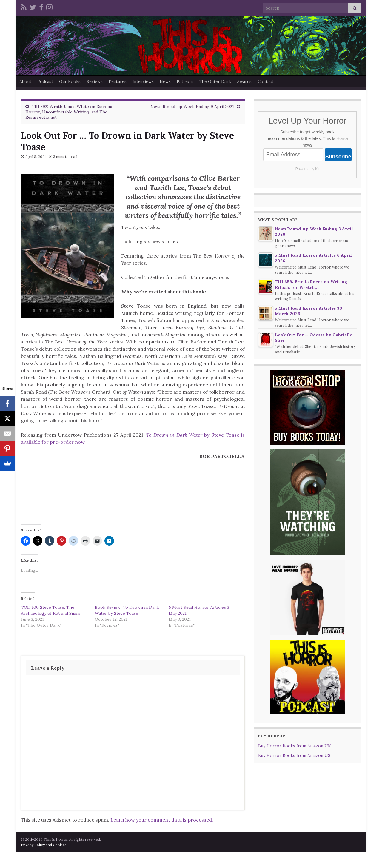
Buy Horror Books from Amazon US (294, 755)
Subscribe (338, 157)
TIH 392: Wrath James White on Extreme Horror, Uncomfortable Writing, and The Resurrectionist (69, 112)
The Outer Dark (215, 81)
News (165, 81)
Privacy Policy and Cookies (44, 844)
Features (118, 81)
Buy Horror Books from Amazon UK (294, 745)
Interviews (143, 81)
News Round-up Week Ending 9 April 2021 (192, 106)
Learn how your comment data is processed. (161, 820)
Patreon (185, 81)
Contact (265, 81)
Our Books (70, 81)
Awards (244, 81)
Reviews (95, 81)
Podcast (45, 81)
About (25, 81)
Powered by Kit (307, 169)
